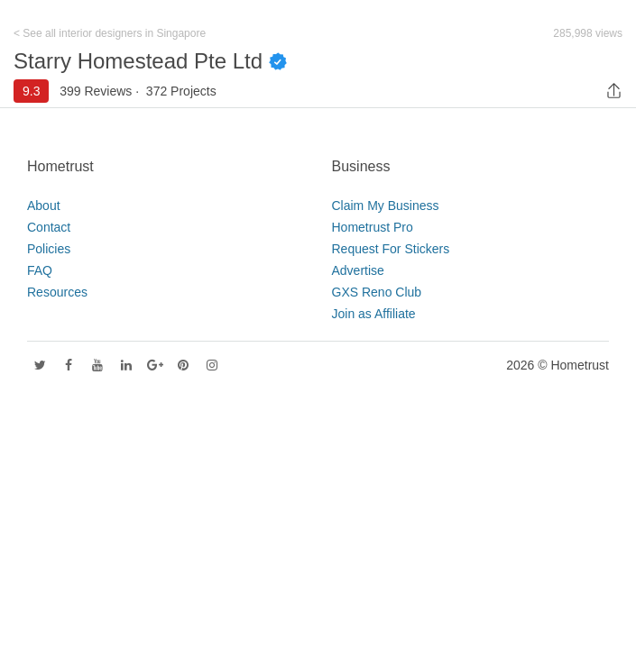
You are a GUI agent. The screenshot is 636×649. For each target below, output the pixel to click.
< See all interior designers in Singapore (110, 33)
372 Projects (181, 91)
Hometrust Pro (372, 227)
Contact (48, 227)
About (43, 205)
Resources (57, 292)
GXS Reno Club (377, 292)
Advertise (358, 270)
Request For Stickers (391, 249)
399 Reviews (96, 91)
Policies (48, 249)
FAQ (39, 270)
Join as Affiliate (374, 313)
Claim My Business (385, 205)
